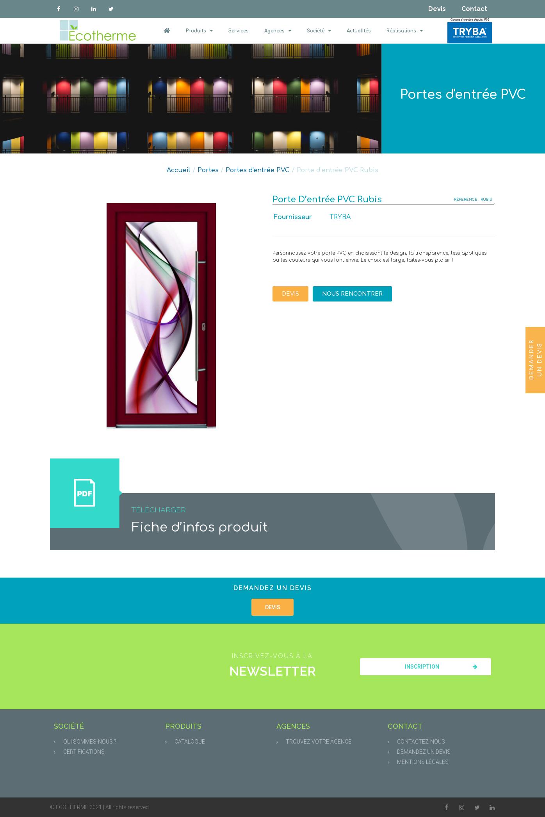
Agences (277, 31)
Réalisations (404, 31)
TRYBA (340, 217)
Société (319, 31)
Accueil (179, 170)
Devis (437, 8)
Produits (199, 31)
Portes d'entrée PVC (463, 95)
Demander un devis (536, 359)
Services (238, 31)
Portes (208, 170)
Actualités (359, 31)
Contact (474, 8)
